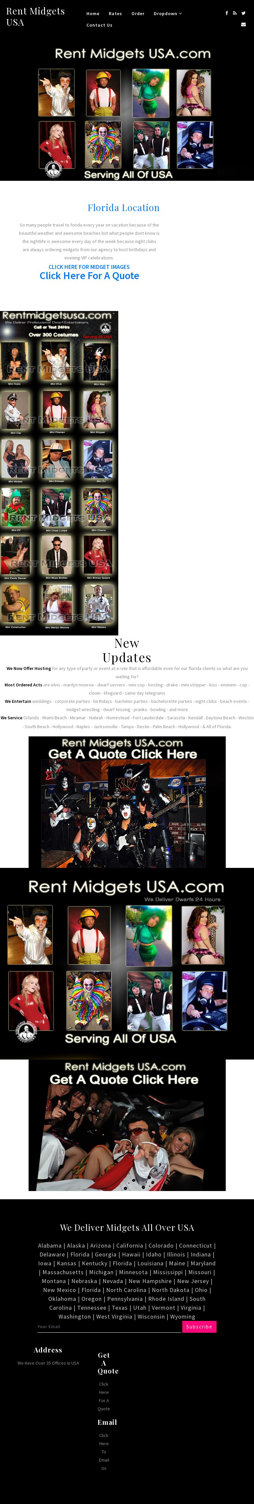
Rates (115, 13)
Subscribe (199, 1327)
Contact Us (99, 25)
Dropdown (168, 13)
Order (138, 13)
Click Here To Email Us (104, 1451)
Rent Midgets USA (35, 16)
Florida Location (124, 207)
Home (93, 13)
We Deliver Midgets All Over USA (127, 1227)
